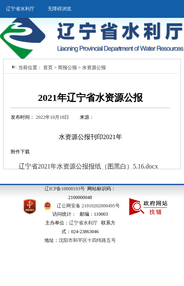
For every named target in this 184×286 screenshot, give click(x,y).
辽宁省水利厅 (20, 9)
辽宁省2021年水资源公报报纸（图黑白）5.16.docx (88, 166)
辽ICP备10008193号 (64, 188)
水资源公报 (94, 67)
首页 (48, 67)
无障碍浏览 (59, 9)
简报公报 (67, 67)
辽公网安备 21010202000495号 (88, 206)
